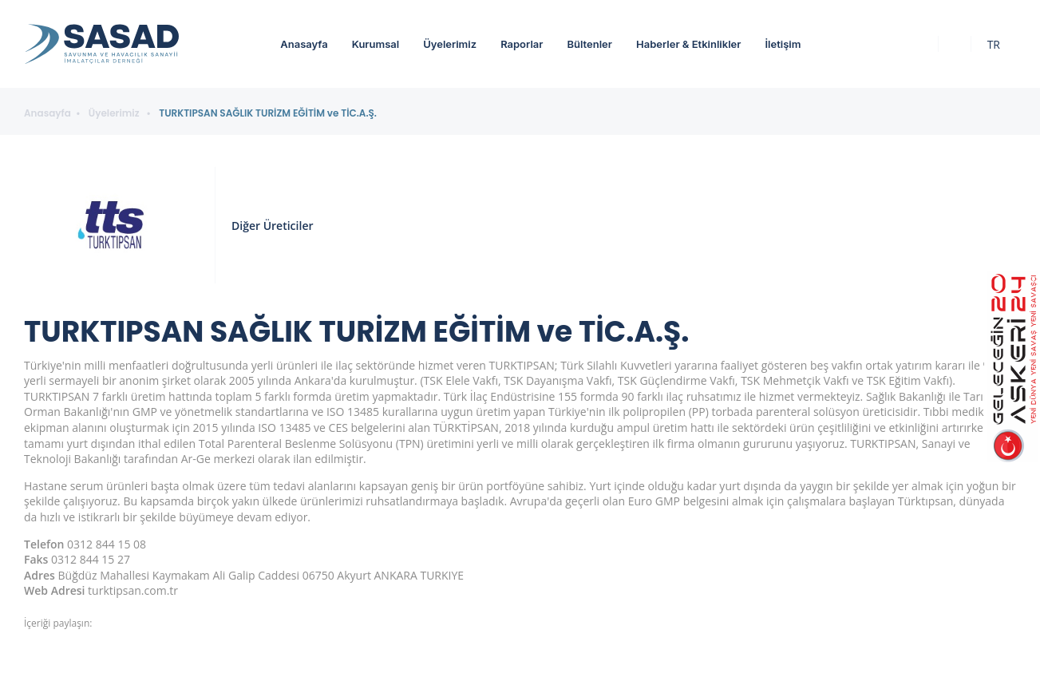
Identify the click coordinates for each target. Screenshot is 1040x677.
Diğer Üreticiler (272, 225)
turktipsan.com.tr (133, 590)
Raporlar (521, 44)
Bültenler (589, 44)
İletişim (783, 44)
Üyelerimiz (450, 44)
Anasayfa (303, 44)
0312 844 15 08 (106, 544)
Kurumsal (376, 44)
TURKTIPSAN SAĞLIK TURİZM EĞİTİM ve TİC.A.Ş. (268, 113)
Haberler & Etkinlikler (688, 44)
